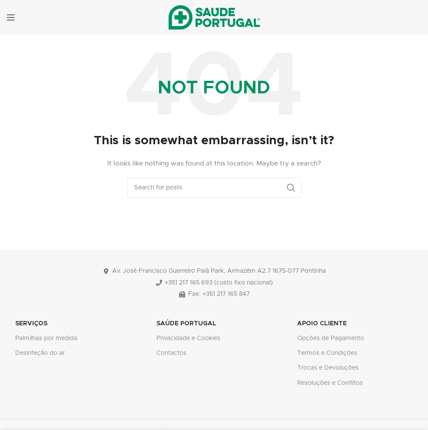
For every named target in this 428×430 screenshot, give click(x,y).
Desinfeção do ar (40, 353)
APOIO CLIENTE (322, 324)
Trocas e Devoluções (327, 368)
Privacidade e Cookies (188, 338)
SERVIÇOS (31, 324)
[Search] (214, 188)
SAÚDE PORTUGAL (186, 324)
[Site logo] (214, 17)
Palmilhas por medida (46, 338)
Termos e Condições (327, 353)
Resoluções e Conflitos (330, 383)
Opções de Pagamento (330, 338)
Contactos (171, 353)
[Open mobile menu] (11, 17)
